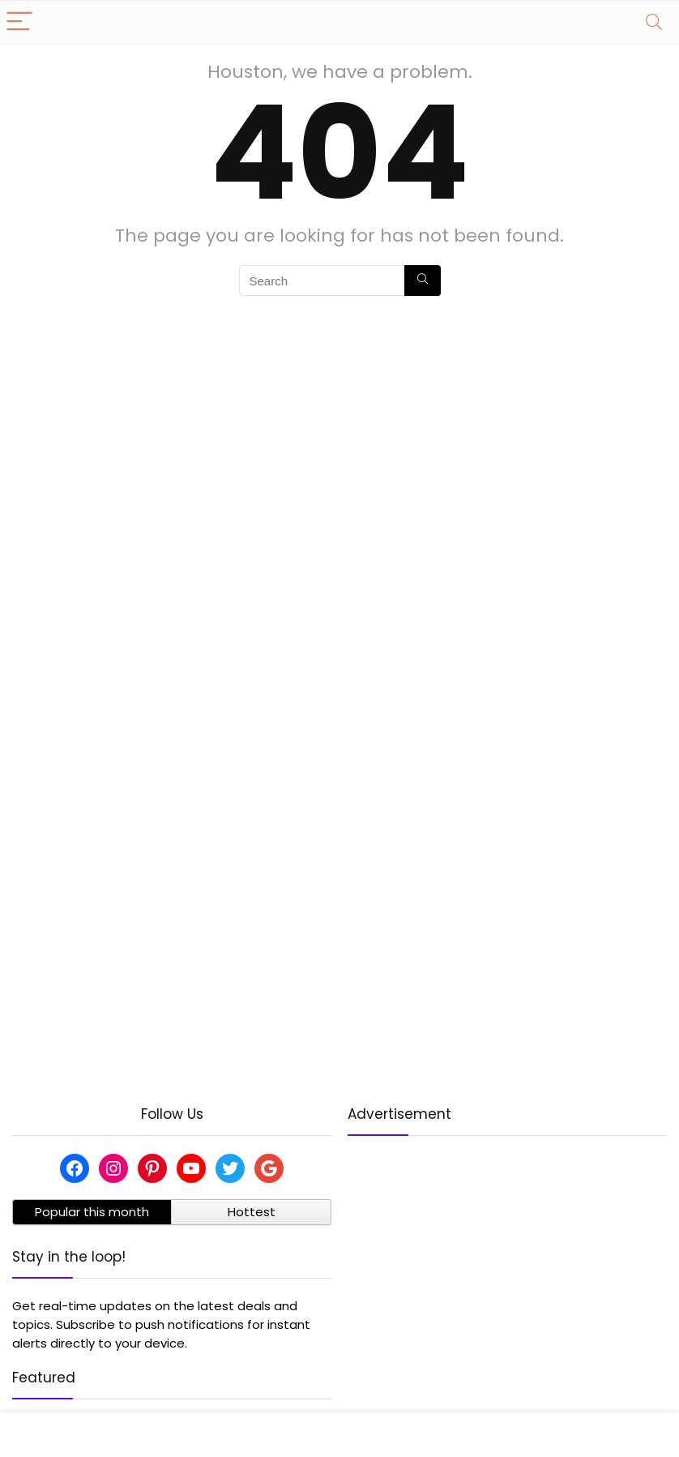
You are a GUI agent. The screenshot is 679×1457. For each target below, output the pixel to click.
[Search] (653, 22)
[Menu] (19, 22)
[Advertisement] (507, 1267)
